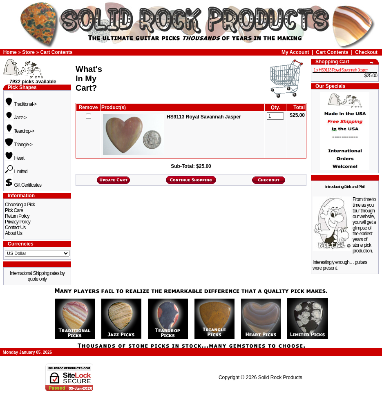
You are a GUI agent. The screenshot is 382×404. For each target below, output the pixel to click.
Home (10, 52)
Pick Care (14, 210)
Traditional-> (20, 104)
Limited (16, 171)
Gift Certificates (23, 185)
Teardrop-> (19, 131)
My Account (295, 52)
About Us (13, 233)
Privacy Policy (17, 222)
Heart (14, 158)
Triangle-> (18, 144)
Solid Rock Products (280, 377)
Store (28, 52)
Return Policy (17, 216)
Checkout (366, 52)
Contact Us (15, 227)
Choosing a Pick (20, 205)
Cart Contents (56, 52)
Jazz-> (16, 118)
